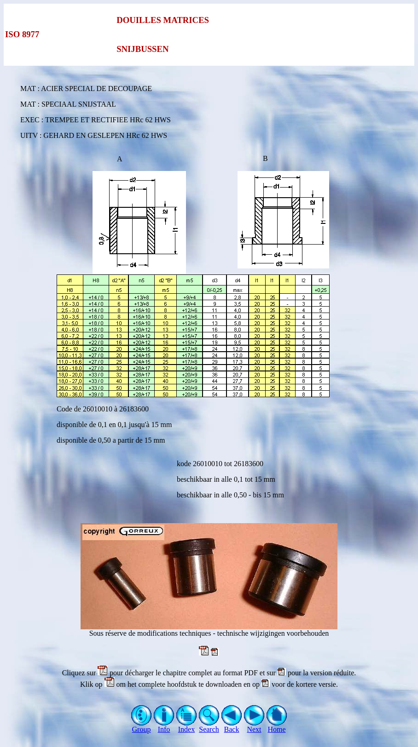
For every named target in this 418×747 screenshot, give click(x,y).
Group (141, 726)
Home (277, 726)
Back (231, 726)
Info (164, 726)
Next (254, 726)
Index (186, 726)
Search (209, 726)
